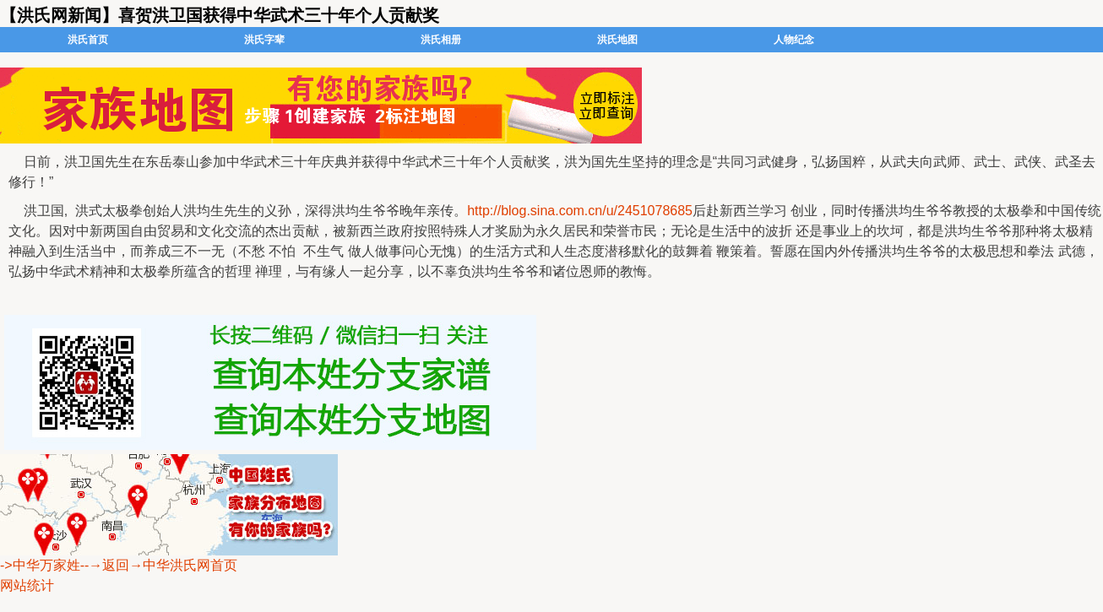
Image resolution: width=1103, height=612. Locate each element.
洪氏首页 (88, 40)
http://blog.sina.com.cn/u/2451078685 (580, 210)
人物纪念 (794, 40)
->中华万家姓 (40, 565)
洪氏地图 (617, 40)
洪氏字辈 (264, 40)
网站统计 (27, 585)
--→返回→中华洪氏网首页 (159, 565)
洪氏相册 (441, 40)
